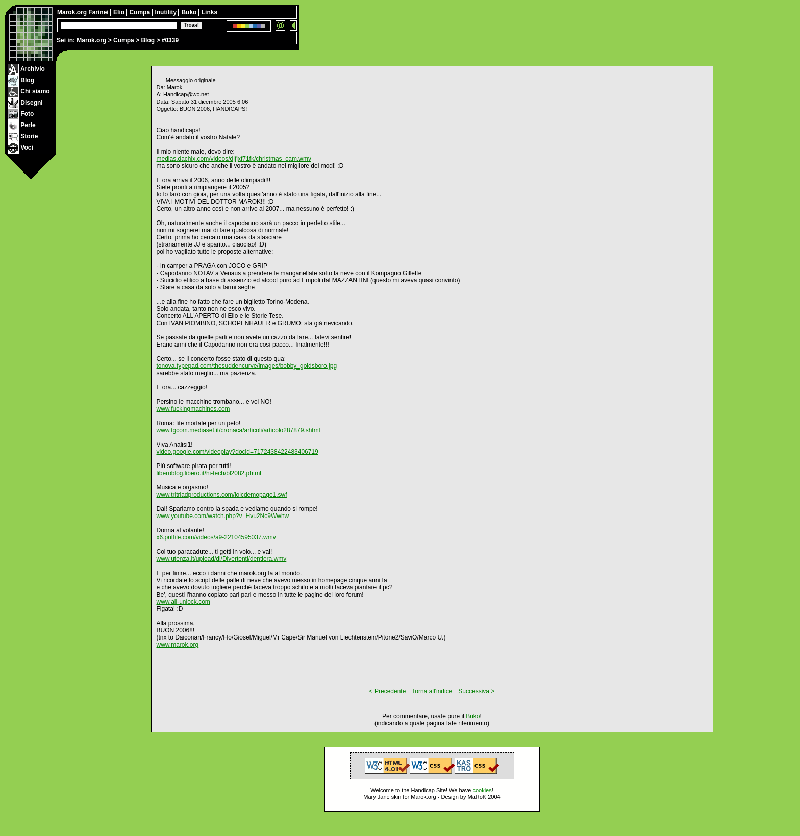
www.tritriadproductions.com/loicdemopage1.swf (222, 494)
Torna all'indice (432, 691)
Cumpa (123, 40)
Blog (148, 40)
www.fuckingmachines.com (193, 408)
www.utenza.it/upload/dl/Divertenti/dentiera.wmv (222, 558)
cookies (481, 790)
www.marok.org (178, 644)
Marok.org (91, 40)
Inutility (166, 12)
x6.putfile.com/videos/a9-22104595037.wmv (216, 537)
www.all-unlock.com (183, 601)
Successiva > (476, 691)
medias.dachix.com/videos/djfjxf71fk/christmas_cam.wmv (234, 158)
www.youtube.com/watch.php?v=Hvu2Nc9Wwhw (223, 516)
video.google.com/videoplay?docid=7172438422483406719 (237, 451)
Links (209, 12)
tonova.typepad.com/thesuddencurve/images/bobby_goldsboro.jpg (247, 366)
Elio (119, 12)
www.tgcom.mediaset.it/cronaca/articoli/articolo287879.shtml (238, 430)
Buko (189, 12)
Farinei (99, 12)
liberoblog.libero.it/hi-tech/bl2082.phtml (209, 473)
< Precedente (387, 691)
